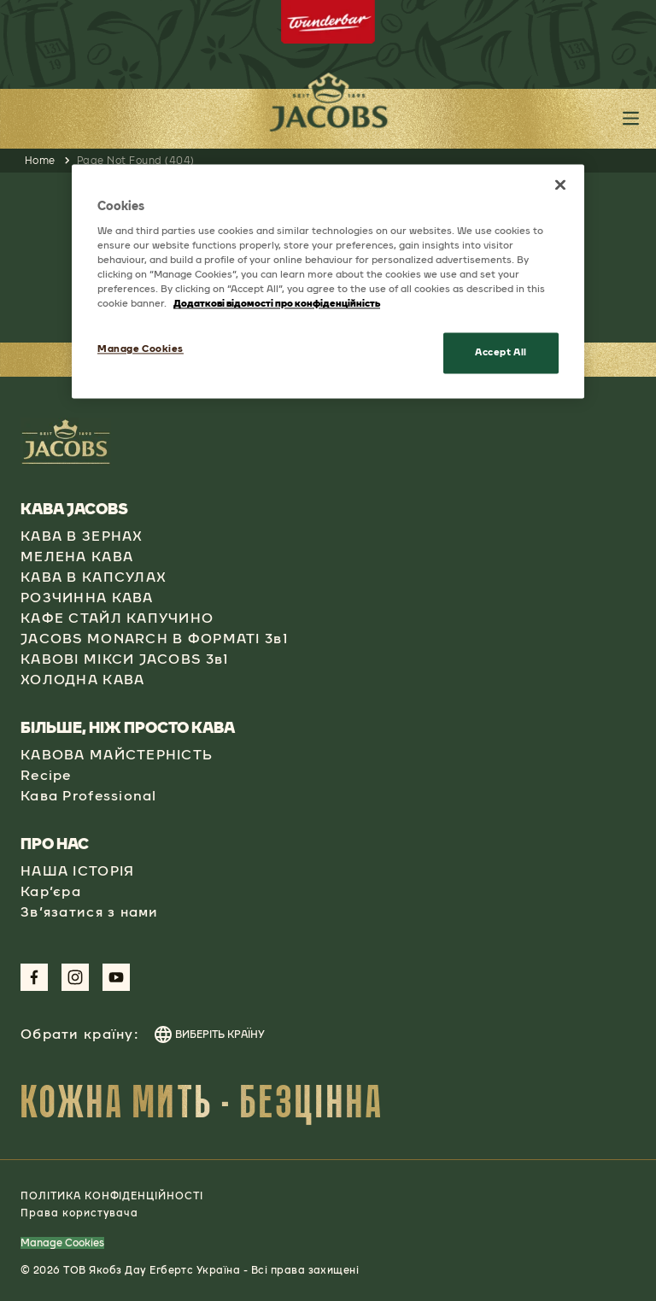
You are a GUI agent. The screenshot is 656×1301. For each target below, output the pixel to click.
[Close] (560, 185)
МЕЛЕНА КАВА (76, 556)
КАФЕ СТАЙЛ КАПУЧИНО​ (117, 618)
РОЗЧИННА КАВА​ (87, 597)
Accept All (501, 353)
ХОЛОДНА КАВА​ (82, 679)
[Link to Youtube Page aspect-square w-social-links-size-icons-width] (116, 977)
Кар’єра (50, 891)
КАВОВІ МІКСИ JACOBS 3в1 (124, 659)
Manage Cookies (62, 1243)
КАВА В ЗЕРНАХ (82, 536)
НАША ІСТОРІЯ (77, 871)
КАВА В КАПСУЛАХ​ (93, 577)
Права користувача (79, 1213)
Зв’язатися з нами (89, 912)
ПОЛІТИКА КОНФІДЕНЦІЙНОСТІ (111, 1196)
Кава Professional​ (88, 796)
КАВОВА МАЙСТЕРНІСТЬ (116, 755)
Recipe (46, 775)
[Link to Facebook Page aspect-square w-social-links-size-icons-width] (34, 977)
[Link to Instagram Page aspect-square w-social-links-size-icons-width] (75, 977)
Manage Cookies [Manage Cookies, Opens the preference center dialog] (140, 349)
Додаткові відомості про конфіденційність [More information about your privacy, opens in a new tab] (276, 304)
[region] (328, 282)
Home (40, 161)
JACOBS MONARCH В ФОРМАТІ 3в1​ (154, 638)
